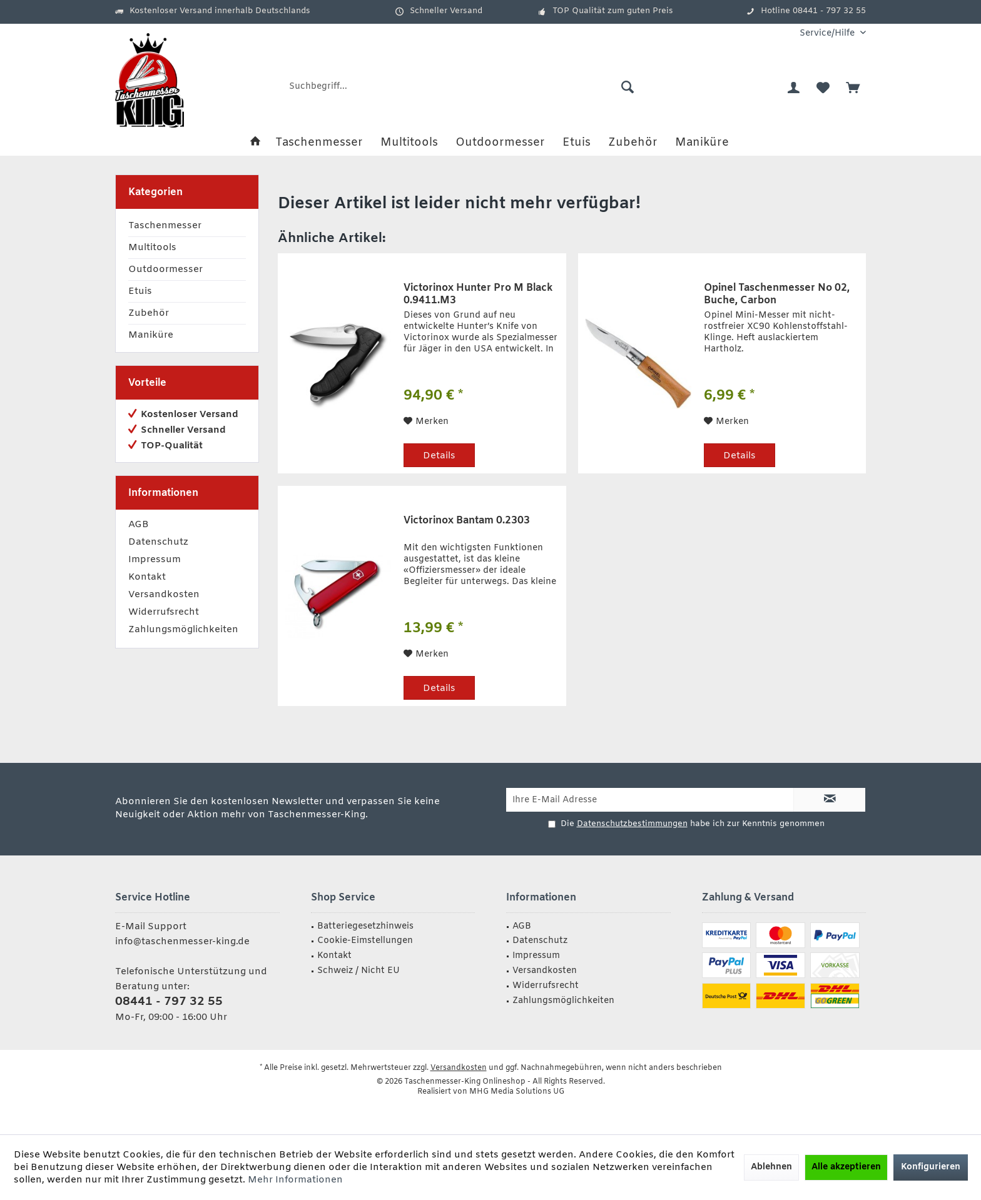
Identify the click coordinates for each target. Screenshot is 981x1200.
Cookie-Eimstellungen (365, 941)
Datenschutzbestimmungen (632, 824)
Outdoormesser (165, 269)
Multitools (152, 247)
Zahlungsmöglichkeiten (183, 629)
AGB (138, 524)
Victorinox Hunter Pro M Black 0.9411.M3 (478, 294)
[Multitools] (409, 143)
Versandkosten (164, 594)
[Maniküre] (702, 143)
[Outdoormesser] (500, 143)
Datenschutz (158, 542)
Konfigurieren (930, 1167)
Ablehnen (771, 1167)
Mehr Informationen (295, 1180)
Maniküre (150, 335)
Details (439, 456)
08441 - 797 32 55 (169, 1002)
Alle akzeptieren (846, 1167)
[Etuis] (576, 143)
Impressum (154, 559)
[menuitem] (828, 33)
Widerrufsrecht (163, 612)
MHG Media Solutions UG (516, 1092)
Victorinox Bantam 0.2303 (467, 521)
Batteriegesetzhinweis (365, 926)
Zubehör (148, 313)
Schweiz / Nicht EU (358, 971)
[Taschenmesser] (319, 143)
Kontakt (147, 577)
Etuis (140, 291)
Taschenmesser (164, 225)
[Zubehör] (632, 143)
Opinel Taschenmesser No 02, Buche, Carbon (777, 294)
